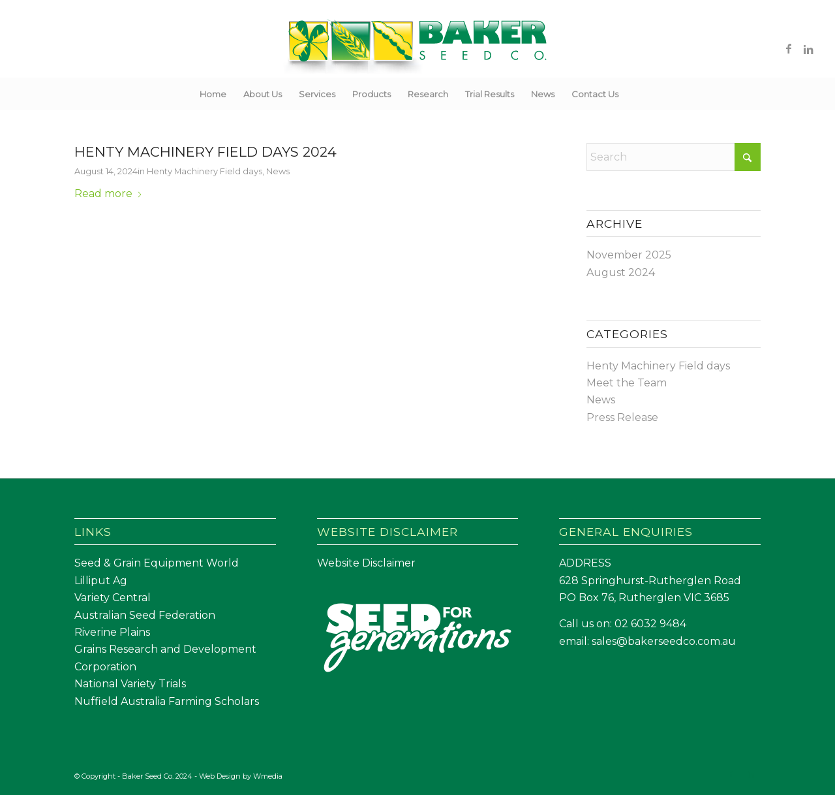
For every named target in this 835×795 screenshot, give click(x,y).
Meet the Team (626, 383)
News (278, 171)
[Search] (635, 94)
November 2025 (628, 255)
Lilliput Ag (100, 580)
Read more (108, 193)
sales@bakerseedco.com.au (664, 641)
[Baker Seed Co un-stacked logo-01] (417, 48)
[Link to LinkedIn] (808, 48)
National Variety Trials (130, 684)
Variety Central (112, 597)
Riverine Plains (112, 632)
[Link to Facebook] (788, 48)
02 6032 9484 (650, 623)
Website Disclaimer (366, 563)
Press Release (622, 417)
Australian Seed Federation (144, 615)
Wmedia (267, 776)
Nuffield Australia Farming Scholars (166, 701)
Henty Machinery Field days (204, 171)
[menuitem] (213, 94)
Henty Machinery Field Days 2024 (205, 152)
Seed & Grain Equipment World (156, 563)
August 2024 (620, 272)
